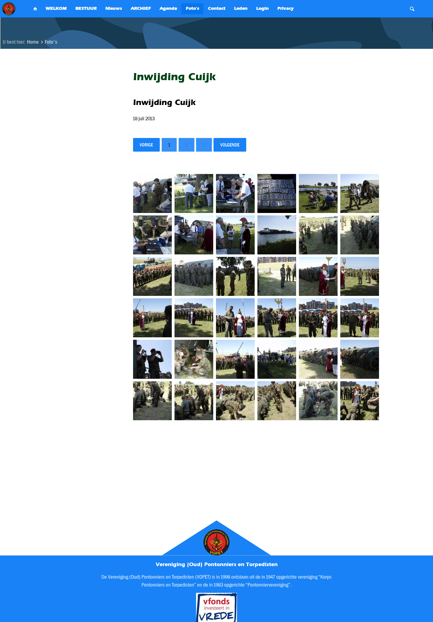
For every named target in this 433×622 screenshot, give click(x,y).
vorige (146, 145)
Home (33, 42)
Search (412, 8)
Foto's (51, 42)
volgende (229, 145)
